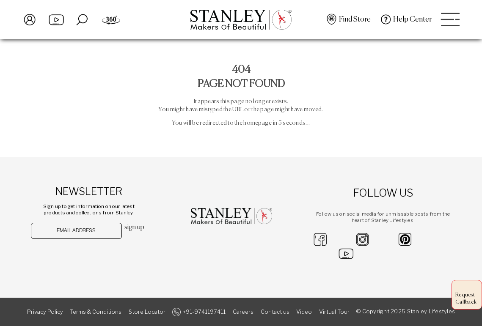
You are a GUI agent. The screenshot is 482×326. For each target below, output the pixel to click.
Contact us (275, 312)
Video (304, 312)
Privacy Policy (45, 312)
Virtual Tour (334, 312)
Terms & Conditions (95, 312)
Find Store (355, 19)
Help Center (412, 19)
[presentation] (75, 255)
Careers (243, 312)
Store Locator (147, 312)
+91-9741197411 (204, 312)
